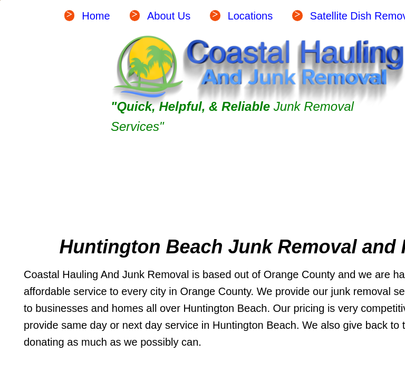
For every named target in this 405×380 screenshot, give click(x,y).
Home (96, 16)
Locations (250, 16)
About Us (168, 16)
